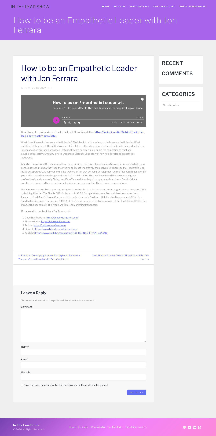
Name (25, 346)
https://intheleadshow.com (55, 221)
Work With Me (139, 6)
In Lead (30, 7)
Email (24, 359)
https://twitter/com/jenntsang (50, 225)
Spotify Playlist (164, 6)
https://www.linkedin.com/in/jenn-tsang (56, 229)
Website (25, 372)
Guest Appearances (192, 6)
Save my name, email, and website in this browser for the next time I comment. (66, 385)
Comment (27, 306)
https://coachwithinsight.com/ (62, 217)
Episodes (119, 6)
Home (106, 6)
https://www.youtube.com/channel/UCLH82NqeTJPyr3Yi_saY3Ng (71, 233)
